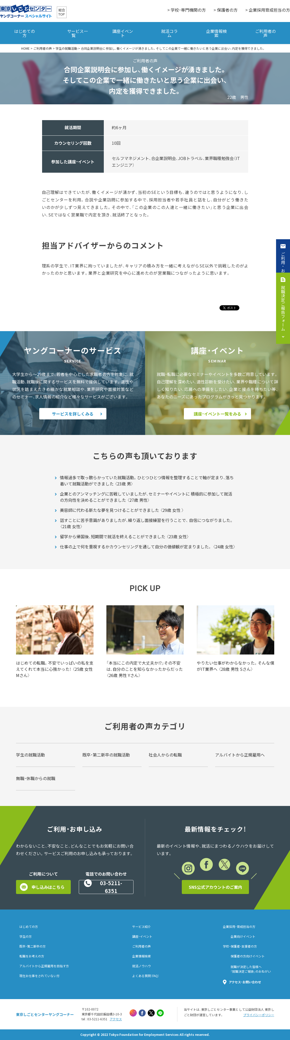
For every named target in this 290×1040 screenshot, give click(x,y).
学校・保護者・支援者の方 (240, 946)
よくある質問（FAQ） (145, 975)
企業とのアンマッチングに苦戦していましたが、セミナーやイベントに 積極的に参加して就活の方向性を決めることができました (146, 497)
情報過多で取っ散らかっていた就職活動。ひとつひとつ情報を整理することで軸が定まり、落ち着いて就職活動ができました (147, 480)
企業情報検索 (216, 33)
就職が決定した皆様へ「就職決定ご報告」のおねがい (251, 969)
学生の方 (25, 936)
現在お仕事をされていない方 (39, 975)
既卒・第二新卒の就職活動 (106, 755)
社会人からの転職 (165, 755)
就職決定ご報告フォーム (283, 308)
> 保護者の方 (226, 10)
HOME (25, 48)
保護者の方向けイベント (248, 956)
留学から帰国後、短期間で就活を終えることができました (124, 536)
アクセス (116, 1019)
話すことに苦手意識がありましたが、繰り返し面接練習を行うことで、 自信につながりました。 (146, 523)
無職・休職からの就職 (35, 778)
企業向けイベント (243, 936)
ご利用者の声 (265, 33)
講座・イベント (142, 936)
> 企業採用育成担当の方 (267, 10)
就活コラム (169, 33)
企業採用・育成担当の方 (239, 926)
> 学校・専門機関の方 (186, 10)
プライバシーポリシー (258, 1015)
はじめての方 (24, 33)
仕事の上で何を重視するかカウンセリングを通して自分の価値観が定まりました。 (148, 546)
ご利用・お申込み (283, 268)
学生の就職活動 (66, 48)
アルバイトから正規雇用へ (240, 755)
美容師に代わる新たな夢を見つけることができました (122, 510)
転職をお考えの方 (31, 956)
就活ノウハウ (141, 966)
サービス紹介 (141, 926)
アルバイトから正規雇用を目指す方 (44, 966)
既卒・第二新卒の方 (32, 946)
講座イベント (122, 33)
